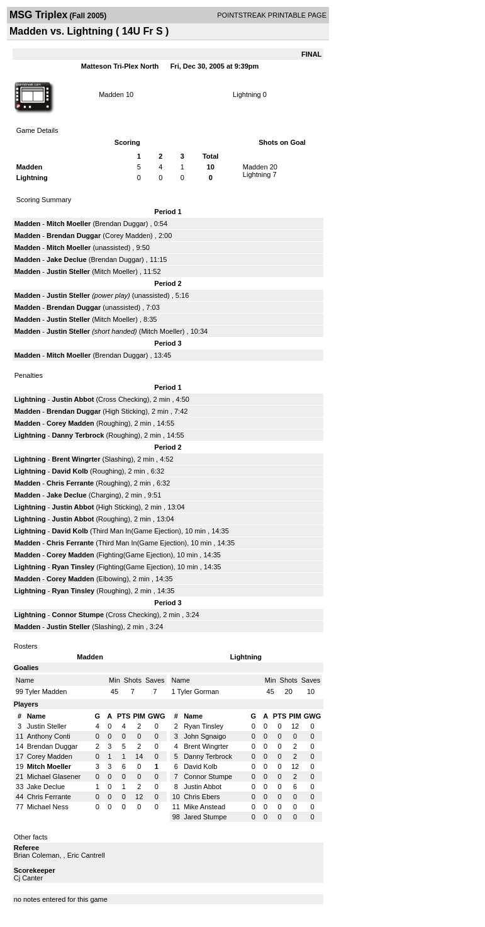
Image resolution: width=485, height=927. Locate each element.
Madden (111, 94)
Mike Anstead (204, 806)
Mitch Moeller (69, 223)
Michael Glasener (54, 776)
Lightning (247, 94)
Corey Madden (127, 235)
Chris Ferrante (70, 483)
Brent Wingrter (76, 459)
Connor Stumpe (78, 614)
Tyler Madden (46, 691)
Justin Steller (68, 271)
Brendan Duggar (120, 223)
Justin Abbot (73, 399)
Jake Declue (67, 259)
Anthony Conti (48, 736)
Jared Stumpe (205, 817)
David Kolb (70, 471)
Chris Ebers (202, 796)
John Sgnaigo (205, 736)
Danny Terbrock (78, 435)
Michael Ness (48, 806)
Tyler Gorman (198, 691)
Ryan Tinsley (73, 567)
